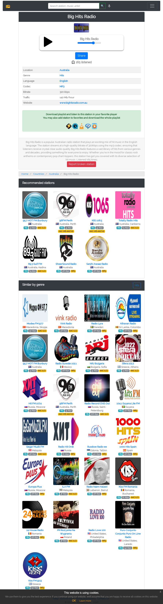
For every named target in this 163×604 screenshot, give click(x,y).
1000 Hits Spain (127, 446)
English (64, 81)
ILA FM (66, 486)
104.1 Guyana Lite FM (128, 403)
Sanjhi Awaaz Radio (97, 264)
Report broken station (81, 164)
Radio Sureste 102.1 (66, 363)
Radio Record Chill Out (97, 403)
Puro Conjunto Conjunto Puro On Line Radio (128, 534)
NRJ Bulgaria (97, 363)
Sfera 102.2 (128, 363)
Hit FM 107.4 (35, 403)
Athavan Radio (128, 323)
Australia (64, 70)
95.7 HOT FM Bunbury (35, 220)
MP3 (62, 86)
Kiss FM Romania (128, 486)
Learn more (85, 601)
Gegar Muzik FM (35, 446)
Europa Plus (35, 486)
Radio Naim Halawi (97, 486)
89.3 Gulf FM (35, 264)
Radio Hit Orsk (66, 446)
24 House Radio (35, 530)
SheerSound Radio (66, 264)
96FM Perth (65, 220)
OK (74, 600)
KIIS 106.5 (97, 220)
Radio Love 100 (97, 530)
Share (81, 55)
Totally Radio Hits (128, 220)
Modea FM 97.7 (35, 323)
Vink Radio (66, 323)
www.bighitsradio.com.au (73, 102)
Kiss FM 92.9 (35, 580)
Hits (62, 75)
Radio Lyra (97, 323)
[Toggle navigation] (152, 6)
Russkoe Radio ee (97, 446)
